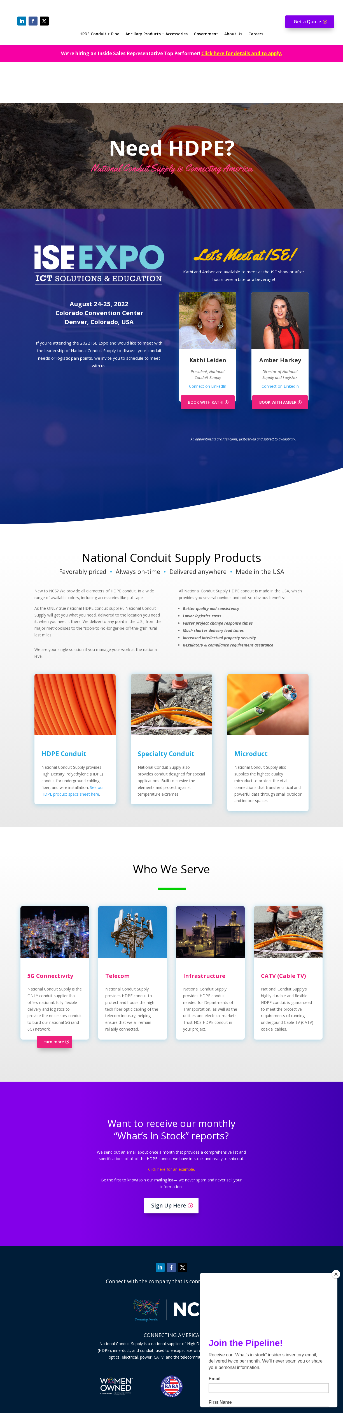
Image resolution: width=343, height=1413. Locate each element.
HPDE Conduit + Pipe (99, 33)
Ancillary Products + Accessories (156, 33)
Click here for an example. (171, 1128)
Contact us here (174, 1374)
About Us (233, 33)
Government (206, 33)
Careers (255, 33)
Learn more (52, 1001)
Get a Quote (307, 22)
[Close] (336, 1274)
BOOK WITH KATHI (205, 361)
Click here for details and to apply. (241, 53)
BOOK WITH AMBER (278, 361)
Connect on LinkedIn (207, 345)
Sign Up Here (168, 1165)
